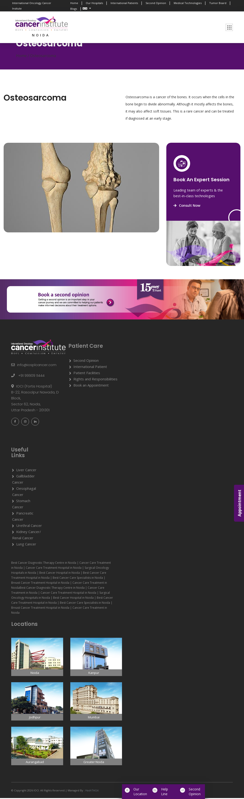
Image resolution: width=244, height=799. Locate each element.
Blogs (73, 8)
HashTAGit (92, 791)
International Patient (90, 367)
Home (74, 3)
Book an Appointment (91, 386)
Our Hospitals (94, 3)
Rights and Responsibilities (95, 379)
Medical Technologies (188, 3)
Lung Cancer (26, 545)
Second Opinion (156, 3)
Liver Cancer (26, 471)
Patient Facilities (86, 373)
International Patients (124, 3)
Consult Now (187, 206)
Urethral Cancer (29, 526)
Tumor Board (217, 3)
